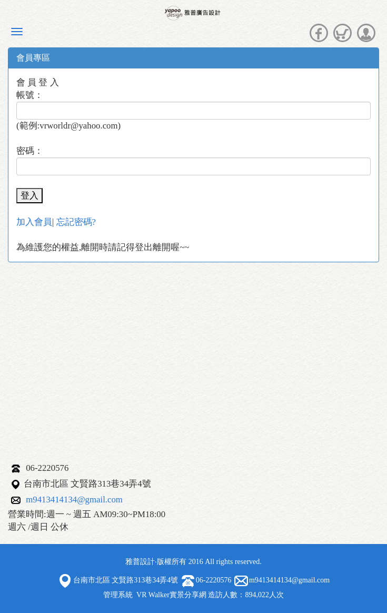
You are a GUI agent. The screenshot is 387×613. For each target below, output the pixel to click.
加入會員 (34, 222)
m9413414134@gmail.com (74, 500)
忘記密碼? (76, 222)
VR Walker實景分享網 (171, 595)
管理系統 (118, 595)
